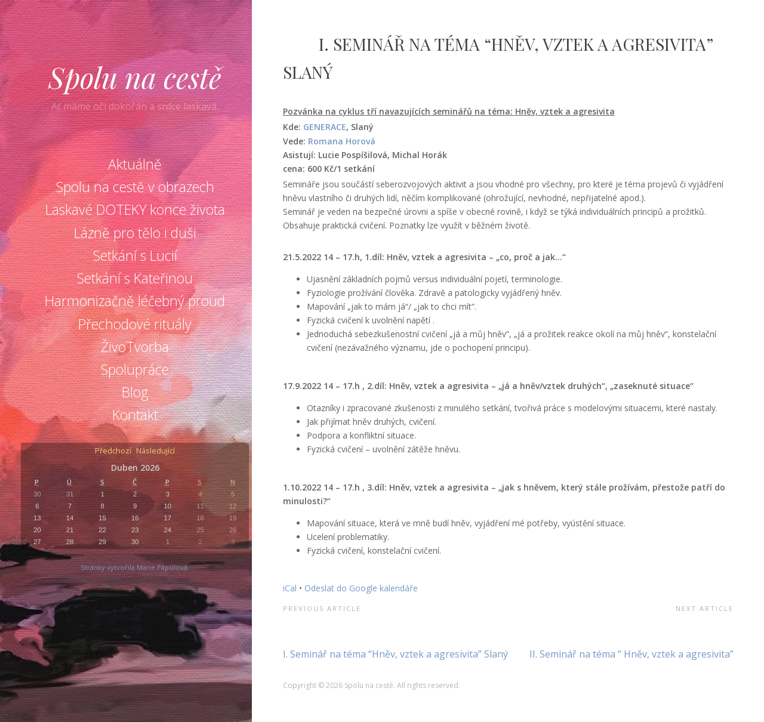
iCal (290, 588)
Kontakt (135, 414)
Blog (135, 392)
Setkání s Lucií (135, 255)
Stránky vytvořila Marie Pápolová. (135, 567)
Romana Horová (341, 141)
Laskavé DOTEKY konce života (135, 209)
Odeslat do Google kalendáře (361, 588)
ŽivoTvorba (135, 346)
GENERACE (324, 126)
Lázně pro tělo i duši (135, 232)
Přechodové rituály (135, 324)
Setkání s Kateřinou (135, 278)
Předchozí (113, 451)
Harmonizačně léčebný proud (135, 300)
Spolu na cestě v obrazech (135, 186)
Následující (155, 451)
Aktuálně (135, 164)
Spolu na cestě (134, 77)
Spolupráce (135, 369)
